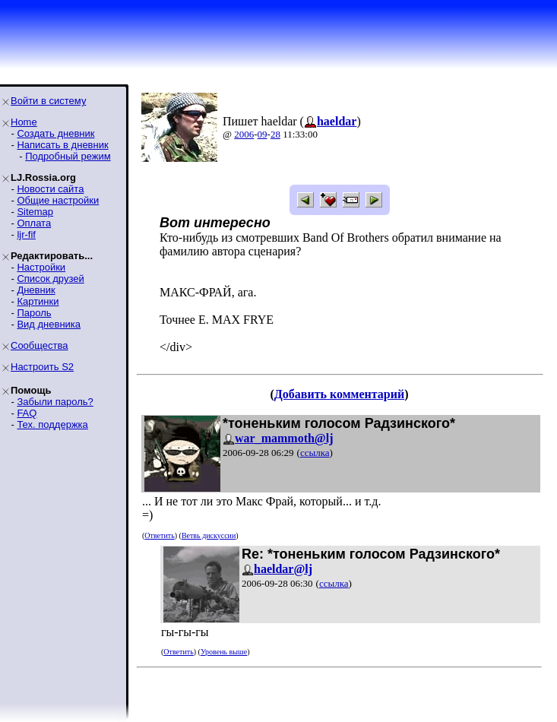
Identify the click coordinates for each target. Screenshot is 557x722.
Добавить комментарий (339, 394)
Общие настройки (58, 200)
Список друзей (50, 278)
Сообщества (39, 345)
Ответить (159, 535)
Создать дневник (55, 133)
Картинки (38, 301)
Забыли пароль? (55, 401)
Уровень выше (224, 652)
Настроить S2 (42, 366)
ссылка (315, 452)
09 (262, 134)
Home (24, 122)
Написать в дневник (62, 144)
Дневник (36, 290)
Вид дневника (49, 324)
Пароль (34, 312)
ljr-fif (26, 234)
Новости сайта (50, 189)
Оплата (34, 223)
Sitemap (35, 211)
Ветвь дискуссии (209, 535)
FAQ (26, 413)
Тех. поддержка (52, 424)
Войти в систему (48, 100)
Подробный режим (67, 156)
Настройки (41, 267)
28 (275, 134)
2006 (244, 134)
